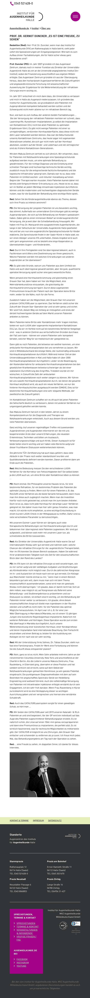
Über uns (45, 28)
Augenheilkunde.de (19, 28)
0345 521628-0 (21, 3)
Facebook (22, 959)
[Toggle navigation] (75, 16)
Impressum (38, 821)
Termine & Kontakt (28, 927)
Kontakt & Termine (19, 821)
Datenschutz (54, 821)
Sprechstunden (26, 923)
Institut (35, 28)
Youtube (21, 966)
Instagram (23, 963)
